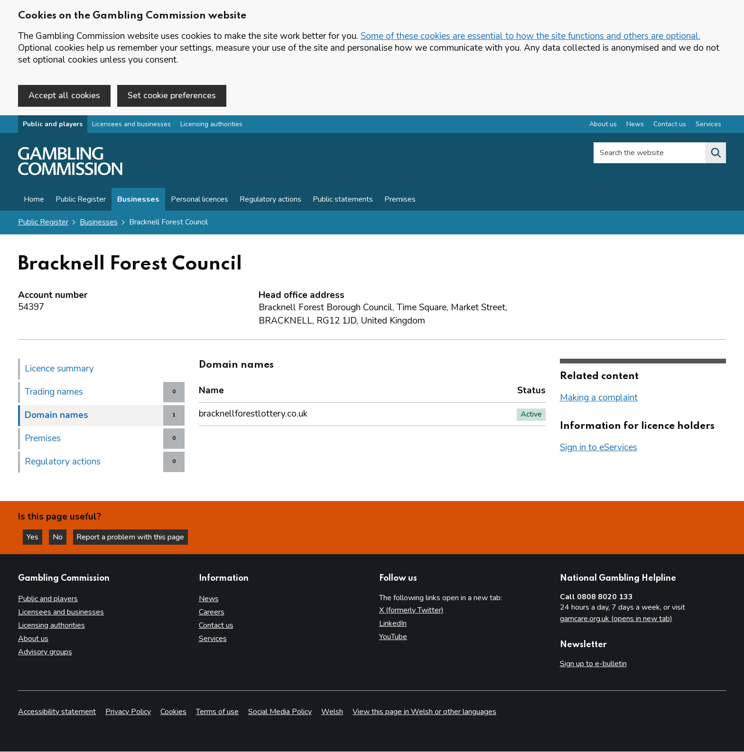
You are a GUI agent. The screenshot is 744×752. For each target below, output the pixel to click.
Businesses (138, 200)
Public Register (81, 200)
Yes (35, 536)
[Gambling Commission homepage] (70, 173)
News (209, 599)
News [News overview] (635, 125)
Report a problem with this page (133, 536)
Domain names (56, 415)
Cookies (173, 712)
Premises (400, 200)
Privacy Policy (128, 712)
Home (34, 200)
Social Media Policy (280, 712)
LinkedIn (393, 623)
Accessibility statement (57, 712)
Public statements (343, 200)
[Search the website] (715, 153)
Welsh (332, 712)
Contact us (216, 625)
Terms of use (217, 712)
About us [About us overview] (603, 125)
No (61, 536)
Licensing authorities (211, 125)
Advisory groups (45, 652)
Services (213, 638)
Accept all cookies (64, 95)
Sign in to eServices (598, 448)
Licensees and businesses (131, 125)
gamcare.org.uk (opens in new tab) (616, 618)
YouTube (393, 636)
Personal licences (199, 200)
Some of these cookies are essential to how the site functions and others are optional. (530, 36)
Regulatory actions (270, 200)
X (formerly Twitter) (411, 610)
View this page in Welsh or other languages (424, 712)
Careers (211, 612)
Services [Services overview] (708, 125)
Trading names (54, 392)
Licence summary (59, 369)
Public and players (53, 125)
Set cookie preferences (172, 95)
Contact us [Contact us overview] (669, 125)
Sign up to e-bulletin (593, 664)
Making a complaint (599, 398)
